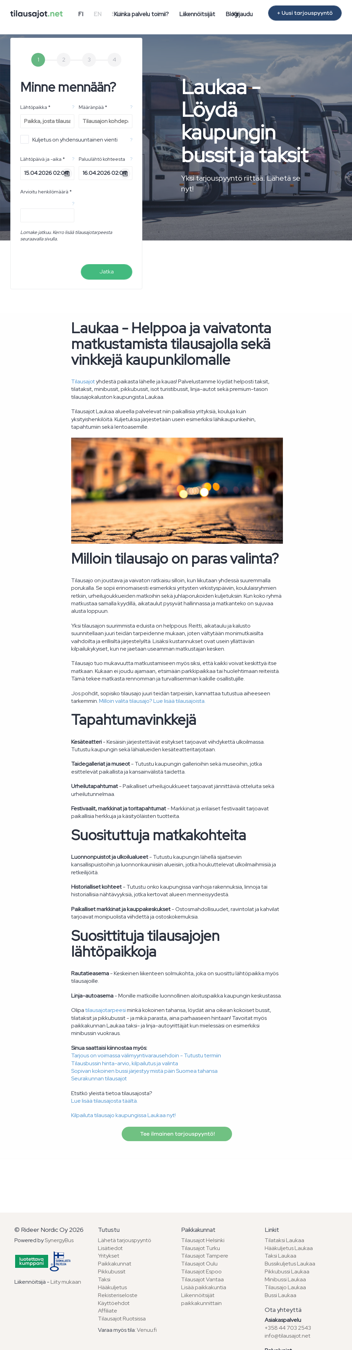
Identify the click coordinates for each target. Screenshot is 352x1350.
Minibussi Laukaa (285, 1279)
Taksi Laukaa (280, 1255)
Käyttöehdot (114, 1303)
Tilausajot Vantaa (202, 1279)
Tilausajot (83, 381)
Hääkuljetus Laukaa (289, 1248)
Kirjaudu (242, 14)
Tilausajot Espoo (201, 1271)
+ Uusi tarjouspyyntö (305, 13)
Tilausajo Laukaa (285, 1287)
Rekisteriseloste (118, 1295)
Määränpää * (93, 107)
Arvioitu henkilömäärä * (46, 192)
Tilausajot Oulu (199, 1263)
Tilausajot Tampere (204, 1255)
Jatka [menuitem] (106, 271)
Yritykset (108, 1255)
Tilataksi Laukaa (284, 1240)
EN (97, 14)
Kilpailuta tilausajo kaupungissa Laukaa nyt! (123, 1115)
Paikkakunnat (114, 1263)
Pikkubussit (111, 1271)
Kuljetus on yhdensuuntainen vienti (69, 139)
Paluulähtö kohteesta (102, 159)
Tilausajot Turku (200, 1248)
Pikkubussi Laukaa (287, 1271)
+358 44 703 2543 (288, 1327)
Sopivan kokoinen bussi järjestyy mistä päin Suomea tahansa (144, 1071)
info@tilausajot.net (287, 1335)
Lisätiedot (110, 1248)
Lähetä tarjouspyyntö (124, 1240)
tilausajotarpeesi (105, 1010)
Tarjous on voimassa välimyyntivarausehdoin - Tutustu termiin (146, 1055)
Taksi (104, 1279)
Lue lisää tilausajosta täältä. (104, 1100)
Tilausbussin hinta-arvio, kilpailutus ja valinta (124, 1063)
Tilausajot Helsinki (202, 1240)
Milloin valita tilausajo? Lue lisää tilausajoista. (152, 701)
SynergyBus (59, 1240)
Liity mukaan (66, 1281)
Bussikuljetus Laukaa (290, 1263)
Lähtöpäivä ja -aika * (42, 159)
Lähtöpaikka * (35, 107)
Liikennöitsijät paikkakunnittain (201, 1299)
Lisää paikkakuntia (203, 1287)
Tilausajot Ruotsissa (122, 1318)
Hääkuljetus (112, 1287)
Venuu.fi (147, 1330)
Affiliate (107, 1310)
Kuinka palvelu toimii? (141, 14)
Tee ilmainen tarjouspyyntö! (177, 1134)
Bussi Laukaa (280, 1295)
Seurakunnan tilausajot (99, 1078)
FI (80, 14)
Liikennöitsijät (197, 14)
